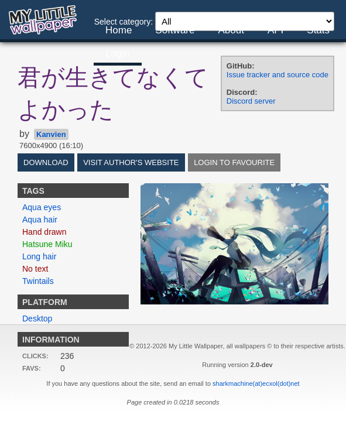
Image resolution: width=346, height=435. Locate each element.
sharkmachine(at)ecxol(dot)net (256, 383)
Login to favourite (234, 162)
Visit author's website (131, 162)
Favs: (31, 368)
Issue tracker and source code (277, 74)
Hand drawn (44, 232)
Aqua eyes (41, 207)
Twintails (38, 281)
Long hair (39, 256)
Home (118, 30)
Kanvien (51, 134)
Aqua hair (39, 219)
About (231, 30)
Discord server (251, 101)
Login (117, 53)
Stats (318, 30)
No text (35, 268)
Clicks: (35, 355)
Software (174, 30)
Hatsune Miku (47, 244)
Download (45, 162)
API (275, 30)
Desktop (37, 318)
